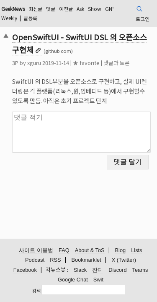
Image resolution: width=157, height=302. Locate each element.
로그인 (142, 18)
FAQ (64, 250)
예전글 (66, 8)
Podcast (34, 260)
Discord (117, 270)
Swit (98, 279)
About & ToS (90, 250)
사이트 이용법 (36, 250)
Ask (80, 8)
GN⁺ (109, 8)
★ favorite (86, 63)
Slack (80, 270)
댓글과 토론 (116, 63)
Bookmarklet (86, 260)
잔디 (97, 270)
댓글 (50, 8)
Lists (136, 250)
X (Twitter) (124, 260)
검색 (36, 290)
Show (94, 8)
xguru (34, 63)
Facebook (25, 270)
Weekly (9, 17)
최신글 (35, 8)
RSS (55, 260)
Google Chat (73, 279)
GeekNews (13, 8)
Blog (120, 250)
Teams (140, 270)
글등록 (30, 17)
